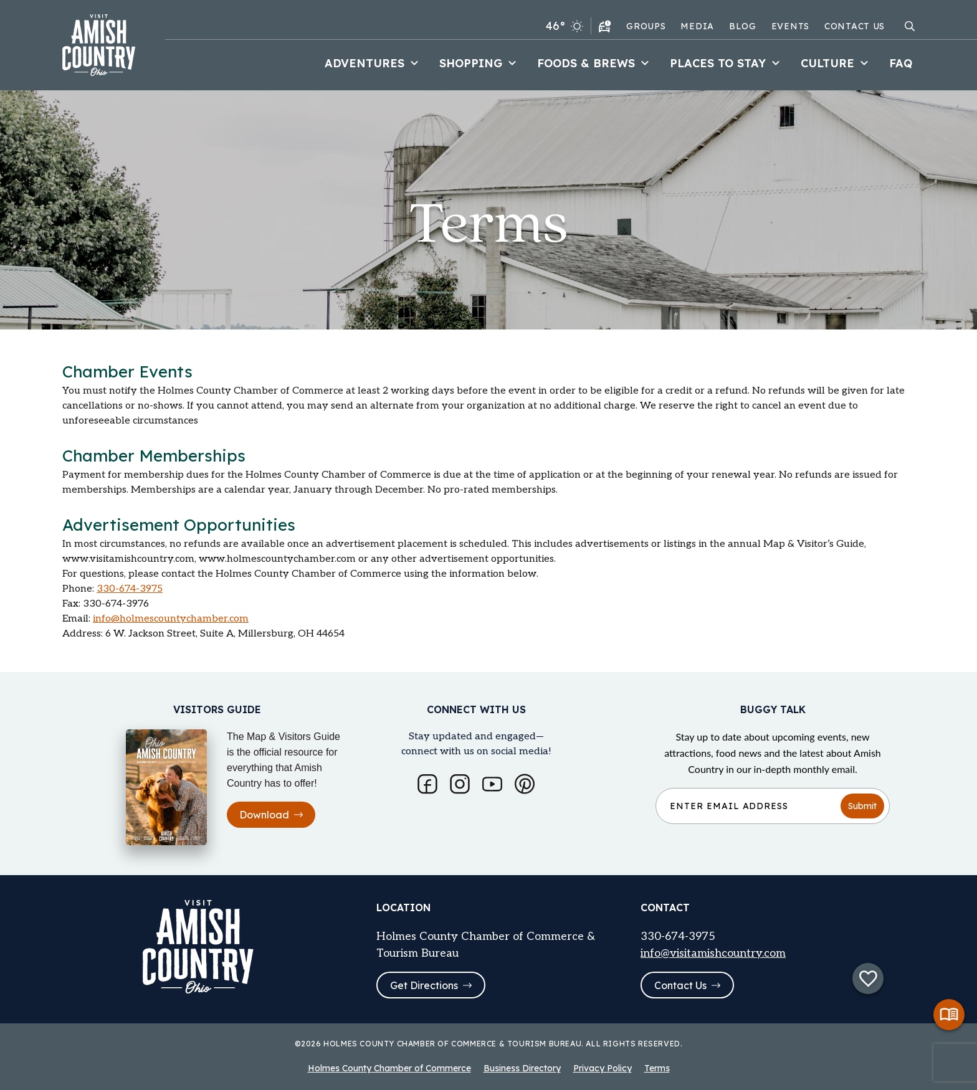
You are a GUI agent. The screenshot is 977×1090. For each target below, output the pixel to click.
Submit (862, 805)
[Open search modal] (910, 26)
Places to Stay (726, 63)
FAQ (900, 63)
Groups (645, 26)
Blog (742, 26)
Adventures (373, 63)
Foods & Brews (594, 63)
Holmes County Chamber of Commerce (389, 1068)
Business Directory (522, 1068)
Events (790, 26)
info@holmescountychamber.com (171, 619)
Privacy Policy (602, 1068)
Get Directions (431, 985)
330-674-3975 (130, 589)
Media (697, 26)
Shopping (479, 63)
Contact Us (854, 26)
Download (271, 814)
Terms (657, 1068)
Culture (836, 63)
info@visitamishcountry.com (713, 952)
